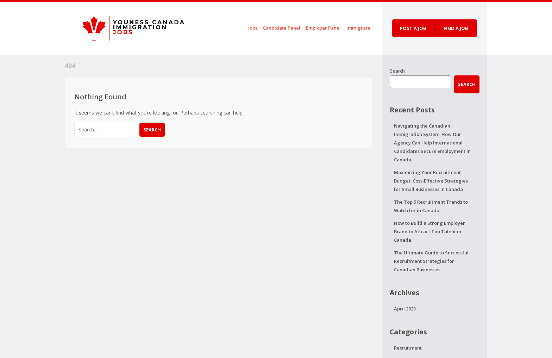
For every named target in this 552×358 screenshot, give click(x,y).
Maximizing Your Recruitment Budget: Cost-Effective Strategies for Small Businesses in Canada (431, 180)
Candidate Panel (281, 28)
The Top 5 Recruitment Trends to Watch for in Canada (431, 206)
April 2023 (405, 308)
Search (397, 71)
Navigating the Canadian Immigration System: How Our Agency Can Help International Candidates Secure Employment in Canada (432, 143)
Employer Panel (323, 28)
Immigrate (358, 28)
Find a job (456, 28)
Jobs (252, 28)
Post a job (413, 28)
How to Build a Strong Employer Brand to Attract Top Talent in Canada (429, 231)
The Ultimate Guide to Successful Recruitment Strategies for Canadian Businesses (431, 261)
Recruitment (408, 348)
